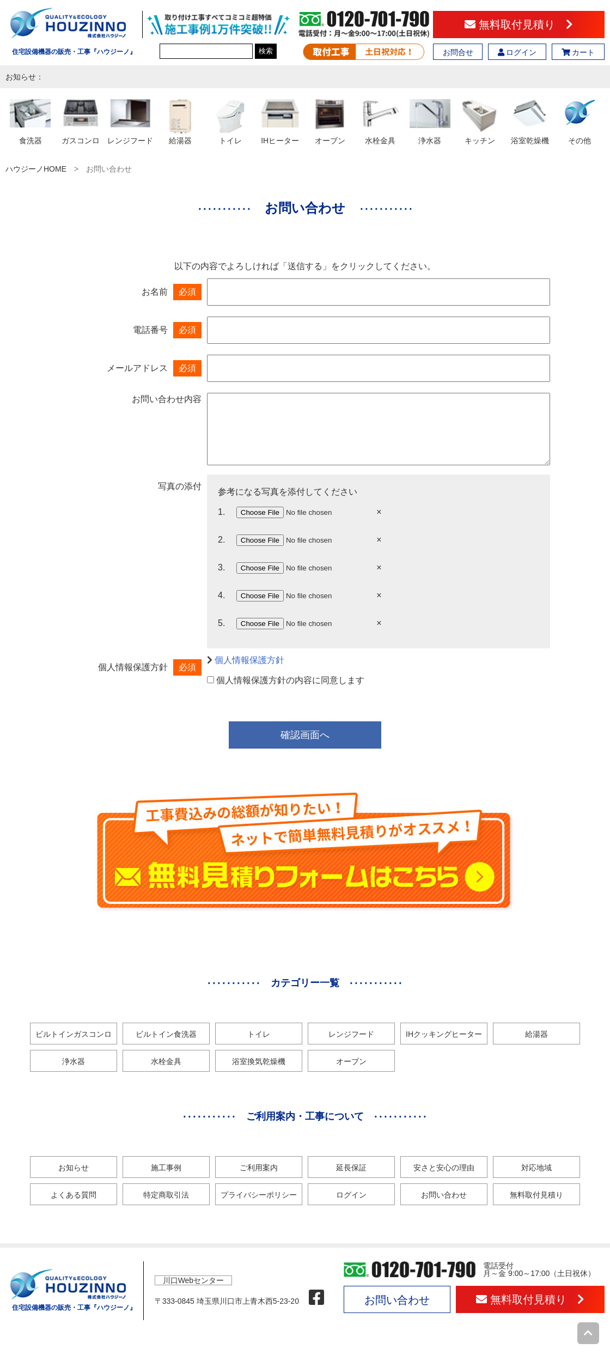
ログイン (517, 52)
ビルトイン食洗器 (166, 1034)
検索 (266, 51)
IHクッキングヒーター (444, 1034)
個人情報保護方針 (249, 660)
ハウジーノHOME (35, 169)
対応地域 (536, 1167)
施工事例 (166, 1167)
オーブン (351, 1061)
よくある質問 (73, 1194)
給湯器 (536, 1034)
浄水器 (73, 1061)
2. (221, 539)
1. (221, 512)
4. (221, 595)
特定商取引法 (166, 1194)
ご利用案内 (259, 1167)
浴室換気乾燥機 (258, 1061)
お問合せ (458, 52)
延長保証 (351, 1167)
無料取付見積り (519, 25)
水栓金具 (166, 1061)
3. (221, 567)
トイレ (258, 1034)
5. (221, 623)
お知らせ (73, 1167)
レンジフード (351, 1034)
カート (578, 52)
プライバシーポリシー (259, 1194)
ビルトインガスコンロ (73, 1034)
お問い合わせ (444, 1194)
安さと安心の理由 (443, 1167)
